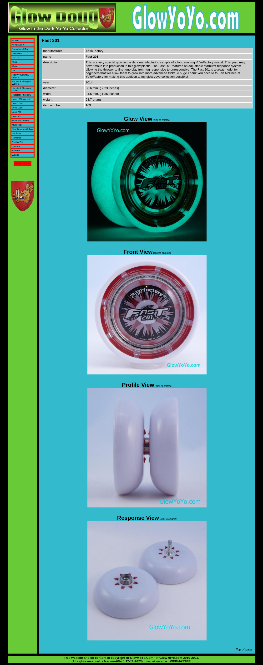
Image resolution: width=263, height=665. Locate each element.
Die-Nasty (17, 53)
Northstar (16, 133)
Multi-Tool (16, 125)
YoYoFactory (18, 45)
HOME (15, 40)
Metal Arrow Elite (20, 120)
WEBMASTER (180, 661)
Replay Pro (17, 142)
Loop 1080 (17, 103)
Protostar (16, 138)
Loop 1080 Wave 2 (21, 99)
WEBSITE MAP (22, 163)
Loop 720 (16, 112)
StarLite (16, 150)
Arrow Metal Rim (20, 49)
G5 (13, 70)
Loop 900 (16, 116)
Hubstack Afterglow (21, 95)
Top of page (244, 649)
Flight (14, 62)
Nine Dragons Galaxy (22, 129)
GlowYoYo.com (170, 658)
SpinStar (16, 146)
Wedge (15, 155)
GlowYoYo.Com (141, 658)
